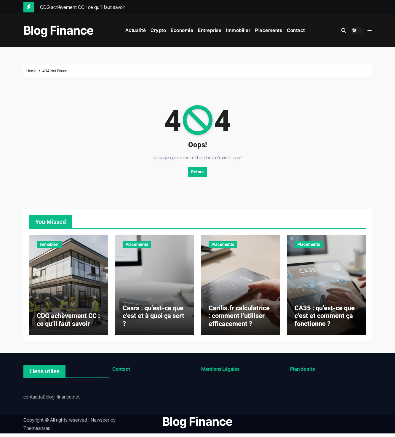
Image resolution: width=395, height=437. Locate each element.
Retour (197, 171)
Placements (268, 30)
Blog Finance (58, 30)
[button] (369, 30)
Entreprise (209, 30)
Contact (296, 30)
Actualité (135, 30)
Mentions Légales (220, 372)
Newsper (100, 423)
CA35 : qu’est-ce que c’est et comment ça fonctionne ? (325, 319)
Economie (182, 30)
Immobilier (238, 30)
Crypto (158, 30)
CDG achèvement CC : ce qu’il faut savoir (68, 322)
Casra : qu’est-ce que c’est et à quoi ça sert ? (153, 319)
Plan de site (302, 372)
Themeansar (36, 432)
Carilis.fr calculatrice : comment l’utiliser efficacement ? (239, 319)
